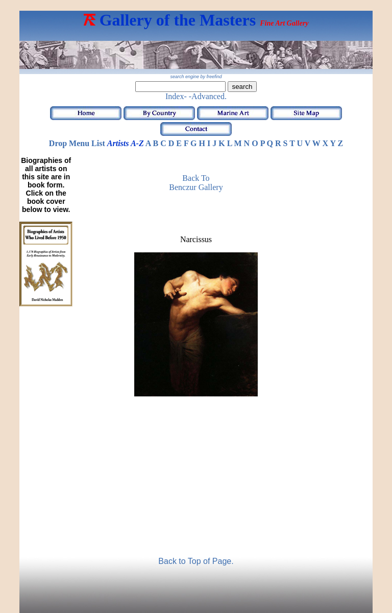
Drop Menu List (77, 143)
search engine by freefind (196, 76)
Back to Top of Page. (195, 561)
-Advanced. (208, 96)
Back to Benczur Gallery (196, 183)
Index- (176, 96)
